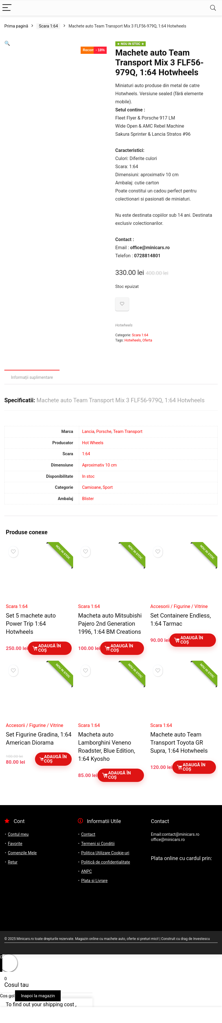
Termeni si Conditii (98, 843)
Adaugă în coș (46, 648)
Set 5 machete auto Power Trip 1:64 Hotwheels (31, 623)
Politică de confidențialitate (105, 862)
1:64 (86, 453)
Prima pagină (16, 26)
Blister (88, 498)
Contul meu (18, 834)
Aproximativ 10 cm (99, 465)
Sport (108, 487)
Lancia (88, 431)
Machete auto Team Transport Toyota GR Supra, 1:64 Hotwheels (179, 742)
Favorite (15, 843)
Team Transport (127, 431)
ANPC (86, 871)
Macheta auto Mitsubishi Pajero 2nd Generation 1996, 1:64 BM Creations (110, 623)
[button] (7, 43)
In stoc (88, 476)
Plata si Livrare (94, 880)
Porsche (104, 431)
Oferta (147, 340)
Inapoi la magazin (38, 995)
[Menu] (7, 8)
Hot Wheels (92, 442)
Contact (88, 834)
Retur (12, 862)
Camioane (91, 487)
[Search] (213, 8)
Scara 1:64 (48, 26)
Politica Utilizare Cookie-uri (105, 853)
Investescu (201, 939)
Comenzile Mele (22, 853)
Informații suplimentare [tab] (32, 377)
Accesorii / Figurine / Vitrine (179, 606)
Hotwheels (124, 325)
